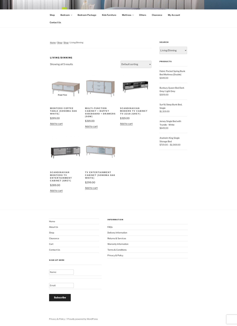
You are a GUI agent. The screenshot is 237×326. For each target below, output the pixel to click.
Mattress (128, 15)
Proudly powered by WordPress (82, 319)
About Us (53, 227)
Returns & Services (116, 238)
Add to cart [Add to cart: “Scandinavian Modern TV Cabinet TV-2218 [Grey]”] (126, 123)
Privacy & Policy (115, 255)
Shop (52, 15)
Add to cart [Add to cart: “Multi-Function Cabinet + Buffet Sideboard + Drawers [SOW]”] (91, 126)
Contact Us (55, 22)
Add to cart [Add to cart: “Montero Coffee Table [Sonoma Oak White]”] (56, 123)
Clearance (157, 15)
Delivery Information (117, 232)
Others (142, 15)
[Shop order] (136, 64)
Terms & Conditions (117, 249)
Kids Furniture (109, 15)
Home (53, 42)
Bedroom (66, 15)
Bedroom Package (87, 15)
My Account (174, 15)
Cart (51, 244)
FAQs (110, 227)
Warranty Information (117, 244)
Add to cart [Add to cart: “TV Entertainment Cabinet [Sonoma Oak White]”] (91, 188)
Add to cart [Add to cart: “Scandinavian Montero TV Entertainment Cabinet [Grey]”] (56, 190)
